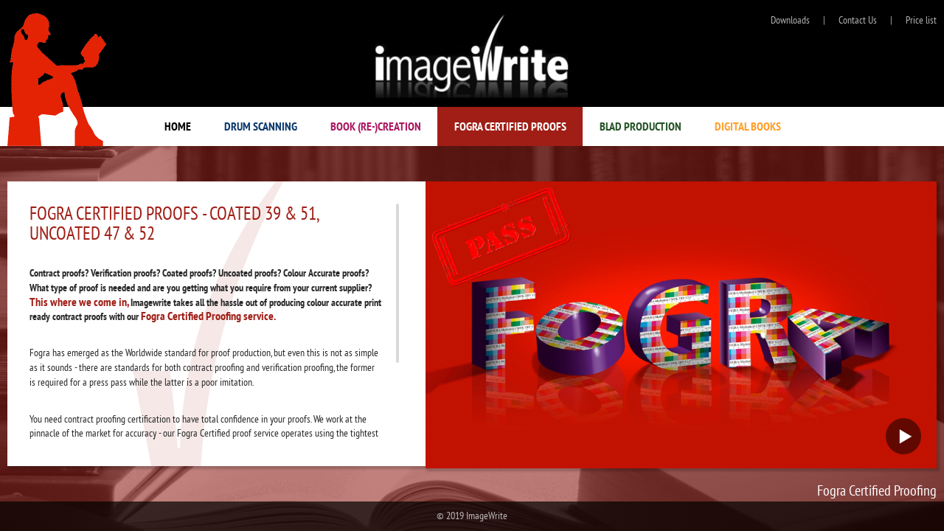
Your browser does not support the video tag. (681, 324)
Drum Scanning (260, 126)
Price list (921, 20)
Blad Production (640, 126)
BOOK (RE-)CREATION (375, 126)
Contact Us (858, 20)
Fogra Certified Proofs (510, 126)
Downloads (790, 20)
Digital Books (748, 126)
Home (177, 126)
